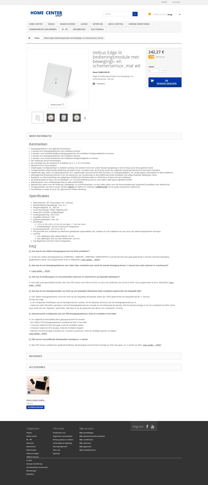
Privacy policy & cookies (63, 440)
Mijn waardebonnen (87, 450)
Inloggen (176, 2)
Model (95, 72)
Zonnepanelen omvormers (43, 29)
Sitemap (56, 453)
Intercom (98, 24)
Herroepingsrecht (60, 447)
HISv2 (71, 187)
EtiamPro (30, 474)
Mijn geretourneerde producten (92, 436)
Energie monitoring (139, 24)
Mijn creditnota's (86, 440)
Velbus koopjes (67, 24)
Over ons (56, 450)
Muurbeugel (79, 29)
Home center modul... (35, 400)
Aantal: (151, 67)
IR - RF (65, 29)
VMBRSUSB (101, 187)
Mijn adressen (85, 443)
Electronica (97, 29)
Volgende (85, 118)
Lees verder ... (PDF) (90, 259)
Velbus (51, 24)
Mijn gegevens (85, 447)
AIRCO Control (115, 24)
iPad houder (31, 450)
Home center (35, 24)
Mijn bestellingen (86, 433)
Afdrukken (101, 84)
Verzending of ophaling (62, 443)
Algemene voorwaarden (62, 436)
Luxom (84, 24)
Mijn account (86, 428)
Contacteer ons (59, 433)
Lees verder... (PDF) (38, 333)
